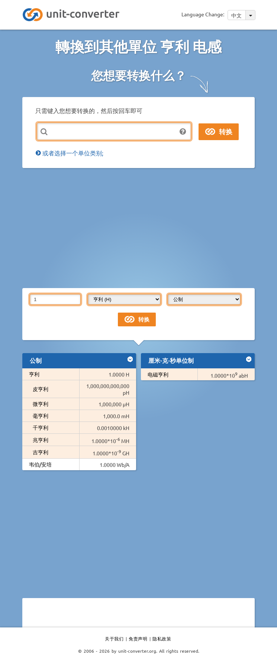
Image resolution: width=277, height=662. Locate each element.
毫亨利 (40, 415)
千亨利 (40, 427)
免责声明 (138, 639)
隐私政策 (161, 639)
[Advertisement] (149, 227)
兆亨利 (40, 439)
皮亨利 (40, 388)
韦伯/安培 (40, 464)
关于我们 (114, 639)
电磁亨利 (158, 374)
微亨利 (40, 403)
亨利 (34, 374)
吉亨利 (40, 452)
